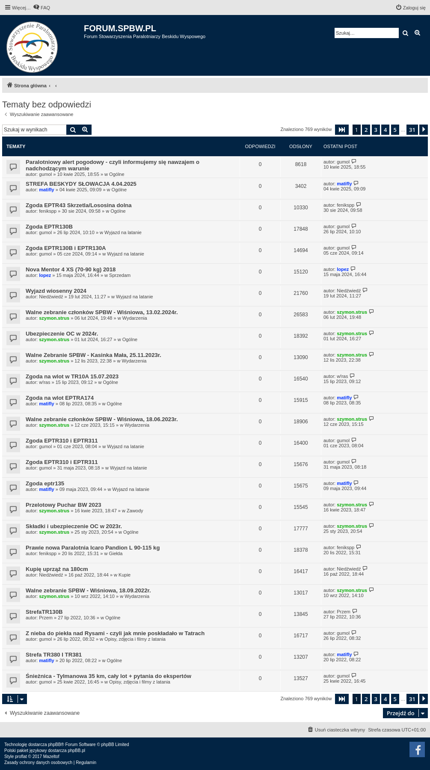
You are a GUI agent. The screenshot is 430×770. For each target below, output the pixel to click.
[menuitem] (41, 8)
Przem (46, 617)
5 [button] (395, 130)
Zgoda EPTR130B (49, 226)
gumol (45, 174)
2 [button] (366, 130)
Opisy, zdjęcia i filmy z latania (135, 639)
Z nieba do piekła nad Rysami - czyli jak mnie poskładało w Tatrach (115, 633)
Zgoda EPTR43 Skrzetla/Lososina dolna (79, 205)
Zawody (135, 510)
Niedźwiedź (51, 296)
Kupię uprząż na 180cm (57, 569)
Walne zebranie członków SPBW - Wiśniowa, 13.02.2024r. (102, 312)
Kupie (124, 574)
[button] (342, 130)
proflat (21, 756)
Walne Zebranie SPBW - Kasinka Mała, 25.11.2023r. (93, 355)
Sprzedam (119, 275)
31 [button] (412, 130)
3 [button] (375, 130)
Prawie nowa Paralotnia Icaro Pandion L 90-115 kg (93, 547)
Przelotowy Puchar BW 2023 (63, 505)
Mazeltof (51, 756)
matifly (46, 189)
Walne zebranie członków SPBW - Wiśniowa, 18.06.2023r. (102, 419)
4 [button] (385, 130)
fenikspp (47, 211)
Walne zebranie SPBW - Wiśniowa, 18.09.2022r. (88, 590)
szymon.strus (54, 318)
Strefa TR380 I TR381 (54, 654)
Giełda (115, 553)
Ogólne (116, 174)
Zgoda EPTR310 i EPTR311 (62, 440)
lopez (45, 275)
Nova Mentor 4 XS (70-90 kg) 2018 (71, 269)
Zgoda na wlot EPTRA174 (60, 398)
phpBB (54, 744)
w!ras (44, 382)
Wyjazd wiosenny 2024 (56, 291)
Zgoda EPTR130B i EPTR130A (66, 248)
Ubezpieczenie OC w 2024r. (62, 333)
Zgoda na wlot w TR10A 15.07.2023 (72, 376)
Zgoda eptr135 (45, 483)
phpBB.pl (76, 750)
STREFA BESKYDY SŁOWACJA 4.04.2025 (81, 184)
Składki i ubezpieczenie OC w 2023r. (74, 526)
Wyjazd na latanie (123, 232)
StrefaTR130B (44, 612)
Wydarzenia (134, 318)
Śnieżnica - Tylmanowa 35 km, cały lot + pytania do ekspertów (108, 676)
